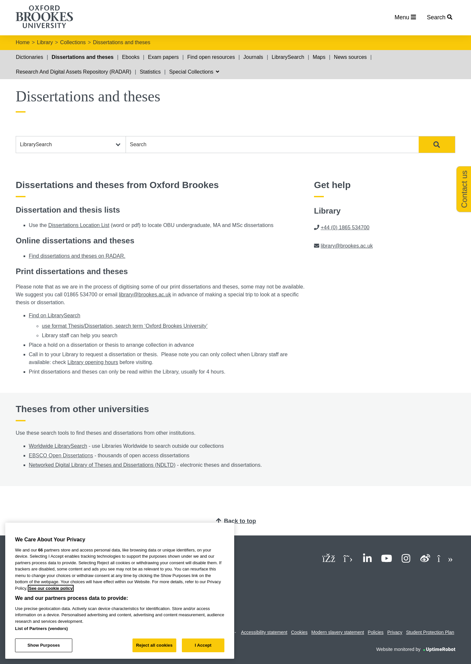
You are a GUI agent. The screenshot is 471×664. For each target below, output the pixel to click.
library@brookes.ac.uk (145, 294)
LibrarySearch (287, 57)
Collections (73, 42)
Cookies (299, 632)
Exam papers (163, 57)
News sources (350, 57)
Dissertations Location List (79, 225)
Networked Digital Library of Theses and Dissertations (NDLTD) (102, 465)
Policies (375, 632)
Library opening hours (92, 362)
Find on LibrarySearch (54, 315)
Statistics (150, 72)
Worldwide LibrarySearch (58, 446)
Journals (253, 57)
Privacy (394, 632)
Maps (319, 57)
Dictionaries (29, 57)
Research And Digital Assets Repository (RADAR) (73, 72)
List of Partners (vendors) (41, 628)
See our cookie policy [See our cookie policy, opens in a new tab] (51, 588)
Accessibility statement (264, 632)
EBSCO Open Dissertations (61, 455)
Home (23, 42)
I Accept (203, 645)
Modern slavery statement (337, 632)
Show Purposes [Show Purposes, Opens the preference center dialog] (43, 645)
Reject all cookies (154, 645)
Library (45, 42)
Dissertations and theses (121, 42)
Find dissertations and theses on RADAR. (77, 256)
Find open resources (211, 57)
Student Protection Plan (430, 632)
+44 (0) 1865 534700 (345, 227)
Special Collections (194, 72)
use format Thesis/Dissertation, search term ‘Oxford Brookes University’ (125, 326)
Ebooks (130, 57)
